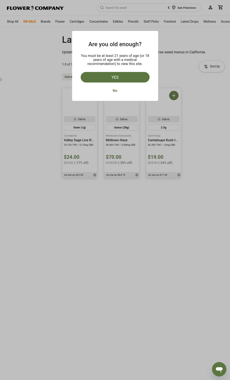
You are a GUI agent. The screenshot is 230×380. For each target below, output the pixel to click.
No (115, 91)
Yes (115, 77)
